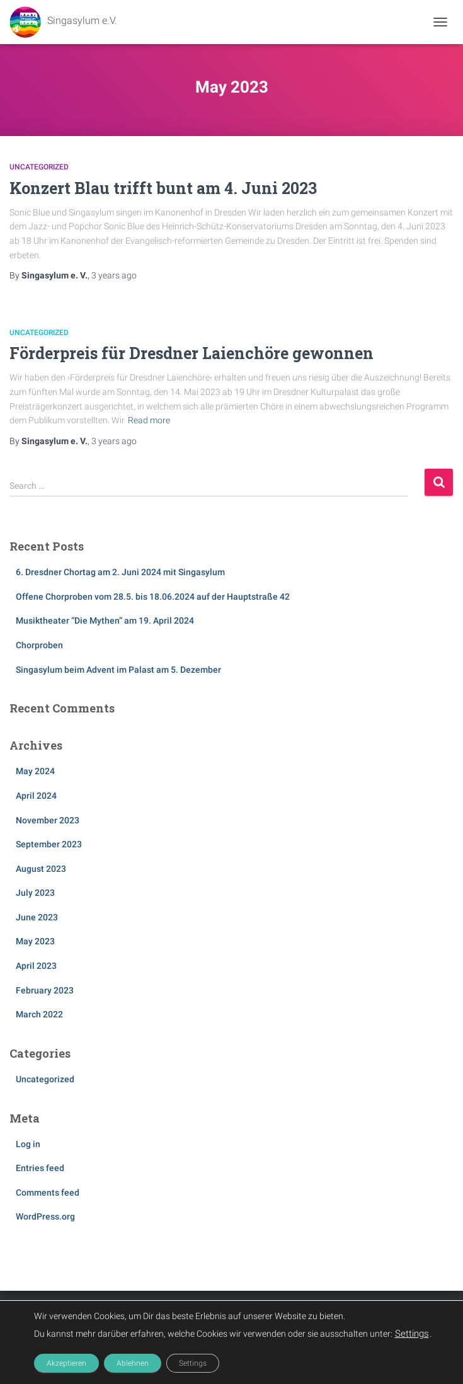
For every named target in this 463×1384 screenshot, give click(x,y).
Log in (28, 1144)
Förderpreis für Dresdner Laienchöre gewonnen (191, 353)
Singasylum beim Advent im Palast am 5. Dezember (118, 670)
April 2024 (36, 796)
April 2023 (36, 966)
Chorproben (39, 645)
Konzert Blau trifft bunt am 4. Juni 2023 (163, 188)
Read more (149, 420)
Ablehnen (133, 1363)
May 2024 (35, 771)
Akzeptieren (66, 1363)
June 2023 (37, 917)
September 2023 (49, 844)
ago (114, 275)
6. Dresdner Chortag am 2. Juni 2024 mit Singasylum (120, 572)
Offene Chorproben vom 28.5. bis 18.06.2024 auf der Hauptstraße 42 (153, 597)
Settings (412, 1333)
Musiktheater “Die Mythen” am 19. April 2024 (105, 620)
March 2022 (39, 1014)
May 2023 (35, 941)
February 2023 (45, 990)
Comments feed (47, 1192)
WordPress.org (45, 1216)
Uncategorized (39, 167)
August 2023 (41, 869)
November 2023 (47, 820)
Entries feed (40, 1168)
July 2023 (35, 893)
